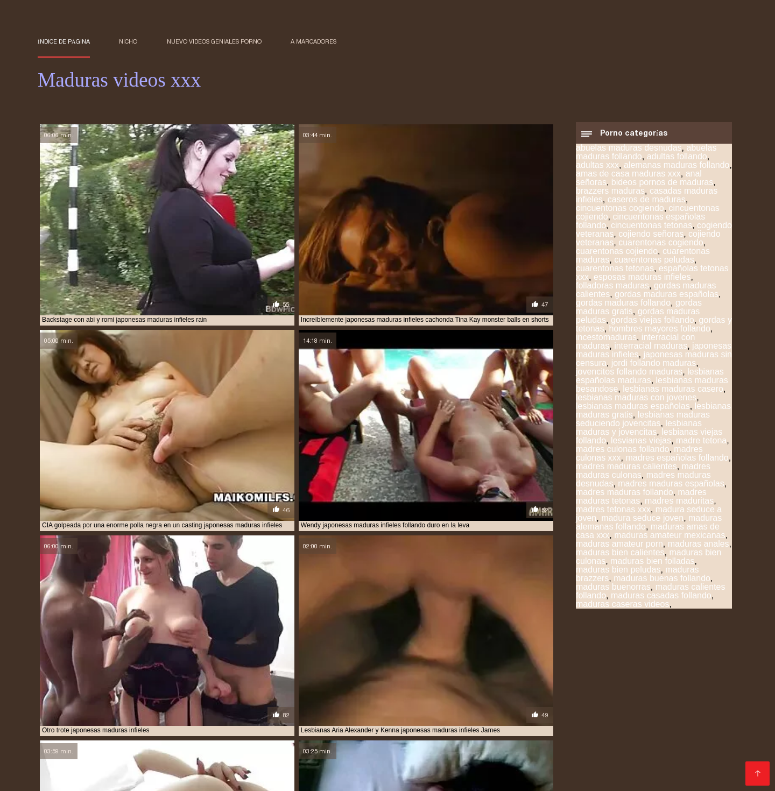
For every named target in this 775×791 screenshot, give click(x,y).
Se (427, 715)
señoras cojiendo (588, 673)
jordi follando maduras (653, 367)
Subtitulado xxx (503, 741)
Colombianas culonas (371, 732)
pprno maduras (396, 673)
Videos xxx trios (318, 767)
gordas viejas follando (652, 324)
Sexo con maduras (73, 698)
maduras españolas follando (222, 655)
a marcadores (313, 41)
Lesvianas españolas (441, 706)
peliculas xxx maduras (74, 673)
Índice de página (64, 41)
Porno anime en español (273, 706)
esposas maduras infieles (642, 281)
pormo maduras (201, 673)
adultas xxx (597, 169)
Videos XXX (398, 698)
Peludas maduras (571, 741)
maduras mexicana (676, 655)
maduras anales (698, 548)
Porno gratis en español (632, 715)
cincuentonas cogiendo (620, 212)
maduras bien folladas (652, 565)
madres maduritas (679, 505)
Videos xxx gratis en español (377, 724)
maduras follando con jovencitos (504, 655)
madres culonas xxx (356, 649)
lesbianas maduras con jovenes (636, 401)
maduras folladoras (406, 655)
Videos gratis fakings (521, 732)
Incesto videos (466, 715)
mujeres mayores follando (592, 667)
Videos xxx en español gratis (167, 706)
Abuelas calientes (670, 732)
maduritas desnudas (391, 667)
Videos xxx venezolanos (234, 767)
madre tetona (701, 444)
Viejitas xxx (212, 698)
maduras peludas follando (274, 661)
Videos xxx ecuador (81, 758)
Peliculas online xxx (150, 749)
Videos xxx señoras (594, 706)
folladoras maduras (612, 289)
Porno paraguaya (595, 758)
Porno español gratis (337, 749)
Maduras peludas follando (133, 767)
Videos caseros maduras (657, 741)
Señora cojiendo (575, 724)
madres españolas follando (676, 462)
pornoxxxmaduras (332, 673)
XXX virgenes (98, 775)
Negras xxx (656, 758)
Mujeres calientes (555, 749)
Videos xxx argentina (140, 732)
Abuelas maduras (72, 749)
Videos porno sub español (488, 724)
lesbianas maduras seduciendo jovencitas (643, 423)
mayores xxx (518, 667)
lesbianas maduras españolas (633, 410)
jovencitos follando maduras (629, 375)
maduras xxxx (190, 667)
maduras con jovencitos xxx (119, 655)
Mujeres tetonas (624, 749)
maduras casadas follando (661, 599)
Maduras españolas (675, 706)
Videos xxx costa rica (540, 715)
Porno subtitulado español (310, 758)
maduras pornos (526, 661)
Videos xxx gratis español (266, 724)
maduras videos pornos (660, 661)
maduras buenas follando (662, 582)
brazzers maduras (610, 195)
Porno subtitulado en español (421, 758)
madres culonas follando (622, 453)
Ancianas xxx (391, 741)
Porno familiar (151, 758)
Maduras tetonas (519, 706)
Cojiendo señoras (599, 732)
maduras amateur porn (619, 548)
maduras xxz (243, 667)
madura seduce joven (642, 522)
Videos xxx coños (459, 698)
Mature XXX (444, 741)
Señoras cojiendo (71, 715)
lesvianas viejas (641, 444)
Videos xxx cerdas (218, 758)
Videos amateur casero (563, 767)
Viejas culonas (266, 698)
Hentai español (447, 732)
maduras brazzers (589, 649)
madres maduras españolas (671, 487)
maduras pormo (465, 661)
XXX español (409, 749)
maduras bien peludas (618, 573)
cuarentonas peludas (654, 264)
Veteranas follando (290, 732)
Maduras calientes (73, 706)
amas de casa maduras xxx (628, 177)
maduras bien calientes (620, 556)
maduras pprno (587, 661)
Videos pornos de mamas (243, 749)
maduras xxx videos (127, 667)
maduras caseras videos (622, 608)
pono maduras (143, 673)
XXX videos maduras (473, 767)
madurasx (288, 667)
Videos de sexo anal (651, 767)
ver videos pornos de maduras (207, 679)
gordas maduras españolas (666, 298)
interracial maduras (650, 350)
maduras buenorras (613, 591)
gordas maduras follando (623, 307)
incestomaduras (606, 341)
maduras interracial (603, 655)
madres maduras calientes (626, 470)
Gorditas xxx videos (76, 724)
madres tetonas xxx (613, 513)
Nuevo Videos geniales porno (214, 41)
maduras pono (406, 661)
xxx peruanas (703, 698)
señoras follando (655, 673)
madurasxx (331, 667)
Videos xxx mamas (335, 698)
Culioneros (705, 715)
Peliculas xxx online (478, 749)
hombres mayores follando (659, 332)
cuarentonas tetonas (615, 272)
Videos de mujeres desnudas (666, 724)
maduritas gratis (460, 667)
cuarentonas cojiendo (617, 255)
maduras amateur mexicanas (669, 539)
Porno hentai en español (226, 715)
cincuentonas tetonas (651, 229)
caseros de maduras (647, 203)
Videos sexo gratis (359, 706)
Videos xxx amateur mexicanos (238, 741)
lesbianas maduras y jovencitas (639, 432)
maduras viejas (62, 667)
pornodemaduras (264, 673)
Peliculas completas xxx (166, 724)
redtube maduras (459, 673)
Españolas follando (390, 767)
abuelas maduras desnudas (629, 152)
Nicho (128, 41)
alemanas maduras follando (677, 169)
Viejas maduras (332, 741)
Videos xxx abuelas (697, 749)
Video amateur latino (317, 715)
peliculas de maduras (681, 667)
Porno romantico (217, 732)
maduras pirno (350, 661)
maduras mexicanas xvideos (176, 661)
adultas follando (677, 160)
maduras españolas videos (321, 655)
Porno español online (632, 698)
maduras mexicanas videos (80, 661)
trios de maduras (121, 679)
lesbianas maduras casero (673, 393)
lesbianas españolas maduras (650, 380)
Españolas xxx (389, 715)
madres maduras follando (624, 496)
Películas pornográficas (542, 698)
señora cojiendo (524, 673)
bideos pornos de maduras (662, 186)
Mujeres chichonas (150, 698)
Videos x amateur (142, 715)
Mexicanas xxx (66, 732)
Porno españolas (140, 741)
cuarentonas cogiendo (660, 246)
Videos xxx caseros (519, 758)
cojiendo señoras (651, 238)
